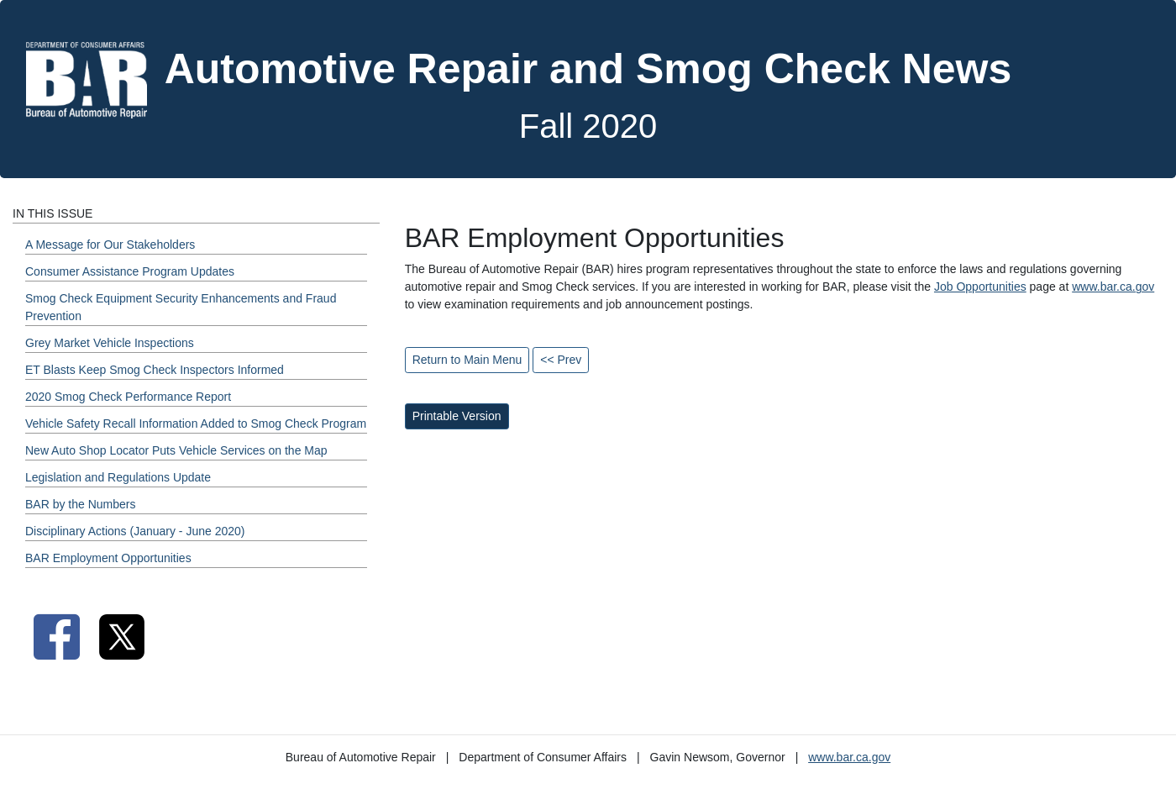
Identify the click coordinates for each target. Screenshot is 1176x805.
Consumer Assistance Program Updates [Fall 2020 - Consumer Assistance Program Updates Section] (129, 271)
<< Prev (560, 359)
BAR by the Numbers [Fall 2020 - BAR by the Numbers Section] (80, 504)
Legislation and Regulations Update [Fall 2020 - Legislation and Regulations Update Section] (118, 477)
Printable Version (456, 416)
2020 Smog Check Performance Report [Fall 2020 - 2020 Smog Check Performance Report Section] (128, 396)
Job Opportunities (980, 286)
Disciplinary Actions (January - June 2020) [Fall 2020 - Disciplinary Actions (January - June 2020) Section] (134, 531)
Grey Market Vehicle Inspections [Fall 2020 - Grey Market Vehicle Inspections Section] (109, 343)
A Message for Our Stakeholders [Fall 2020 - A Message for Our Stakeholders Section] (110, 244)
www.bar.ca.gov (1113, 286)
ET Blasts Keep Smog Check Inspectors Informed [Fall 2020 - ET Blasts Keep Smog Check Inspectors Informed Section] (154, 369)
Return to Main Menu (467, 359)
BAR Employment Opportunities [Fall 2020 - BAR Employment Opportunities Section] (108, 558)
